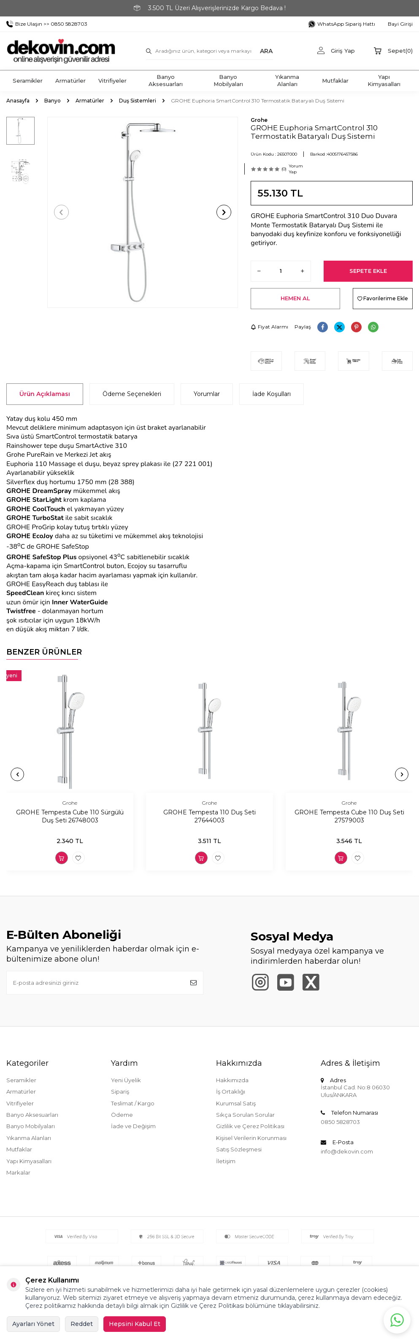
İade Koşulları (271, 394)
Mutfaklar (335, 80)
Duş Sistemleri (137, 100)
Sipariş (120, 1091)
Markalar (18, 1172)
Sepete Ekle (368, 270)
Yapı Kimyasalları (384, 80)
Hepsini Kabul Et (134, 1324)
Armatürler (70, 80)
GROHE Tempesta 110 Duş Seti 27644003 (209, 816)
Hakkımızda (232, 1080)
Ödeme (122, 1114)
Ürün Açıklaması (44, 394)
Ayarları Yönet (33, 1324)
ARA (266, 50)
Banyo (52, 100)
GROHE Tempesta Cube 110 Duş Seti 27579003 (349, 816)
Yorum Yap (296, 168)
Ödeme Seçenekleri (132, 394)
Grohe (259, 120)
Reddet (81, 1324)
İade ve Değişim (133, 1126)
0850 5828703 (340, 1121)
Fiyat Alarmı (269, 326)
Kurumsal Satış (236, 1103)
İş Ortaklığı (230, 1091)
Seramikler (28, 80)
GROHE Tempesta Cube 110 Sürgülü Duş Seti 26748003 (70, 816)
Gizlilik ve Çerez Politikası (250, 1126)
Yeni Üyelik (126, 1080)
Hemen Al (295, 298)
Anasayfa (18, 100)
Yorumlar (207, 394)
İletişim (225, 1161)
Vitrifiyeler (112, 80)
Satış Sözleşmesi (239, 1149)
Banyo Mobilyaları (228, 80)
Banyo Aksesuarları (166, 80)
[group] (143, 212)
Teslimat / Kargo (132, 1103)
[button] (61, 212)
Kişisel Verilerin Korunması (251, 1138)
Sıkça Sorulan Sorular (245, 1114)
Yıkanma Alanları (287, 80)
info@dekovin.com (347, 1151)
